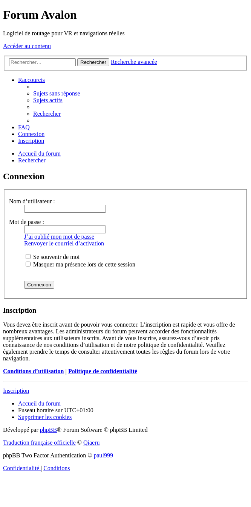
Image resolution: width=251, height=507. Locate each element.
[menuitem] (56, 93)
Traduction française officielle (39, 442)
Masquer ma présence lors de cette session (80, 264)
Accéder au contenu (27, 46)
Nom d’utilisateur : (32, 201)
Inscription (16, 390)
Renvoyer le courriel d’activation (64, 243)
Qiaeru (91, 442)
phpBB (48, 430)
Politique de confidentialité (102, 371)
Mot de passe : (26, 222)
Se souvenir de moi (53, 257)
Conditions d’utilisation (33, 371)
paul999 (103, 455)
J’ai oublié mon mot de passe (59, 236)
